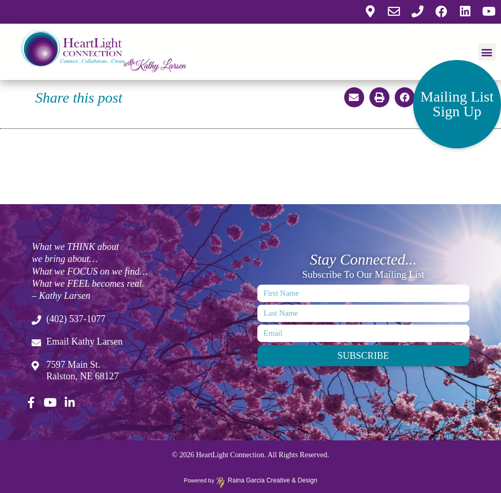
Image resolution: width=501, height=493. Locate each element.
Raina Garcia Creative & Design (269, 480)
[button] (487, 50)
